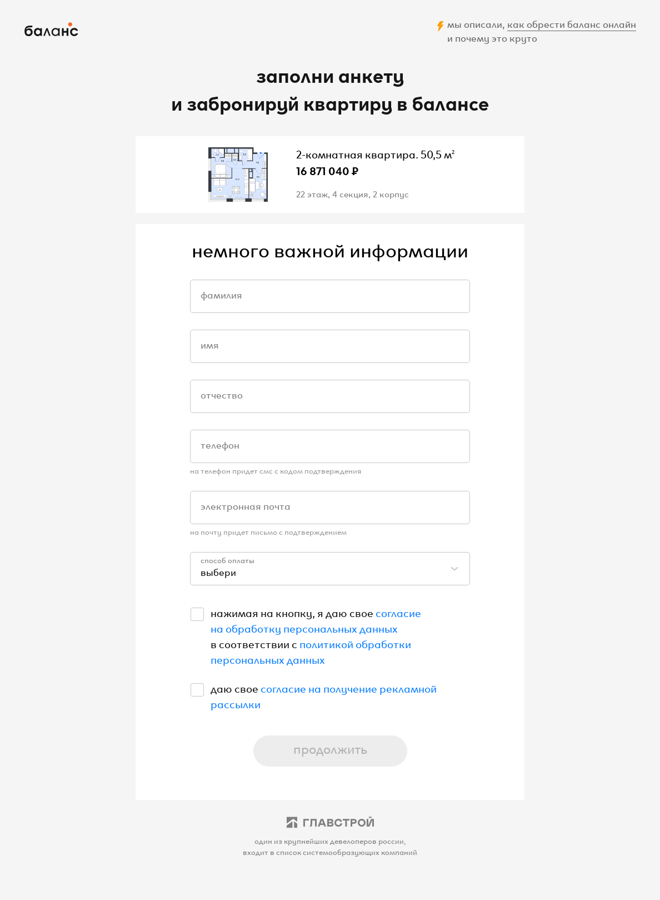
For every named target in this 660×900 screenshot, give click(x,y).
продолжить (330, 748)
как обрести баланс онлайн (571, 23)
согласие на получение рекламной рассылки (324, 695)
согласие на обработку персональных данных (316, 619)
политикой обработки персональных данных (311, 651)
